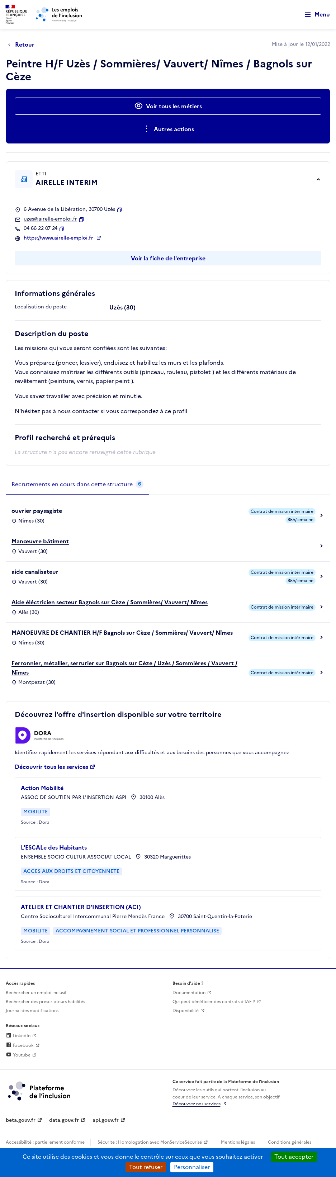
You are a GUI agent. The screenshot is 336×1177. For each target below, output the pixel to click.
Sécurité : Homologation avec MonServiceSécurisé (150, 1142)
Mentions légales (238, 1142)
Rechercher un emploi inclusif (36, 992)
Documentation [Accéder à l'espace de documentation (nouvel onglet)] (188, 992)
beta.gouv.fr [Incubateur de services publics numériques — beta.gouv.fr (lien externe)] (21, 1120)
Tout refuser (145, 1167)
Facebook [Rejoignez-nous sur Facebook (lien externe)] (20, 1045)
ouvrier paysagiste (36, 510)
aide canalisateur (34, 571)
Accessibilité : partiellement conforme (45, 1142)
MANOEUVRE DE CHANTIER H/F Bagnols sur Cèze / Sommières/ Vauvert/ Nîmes (122, 632)
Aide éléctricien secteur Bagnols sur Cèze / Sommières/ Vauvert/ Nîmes (109, 602)
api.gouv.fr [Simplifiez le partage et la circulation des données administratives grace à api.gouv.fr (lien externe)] (106, 1120)
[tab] (77, 484)
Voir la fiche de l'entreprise (168, 258)
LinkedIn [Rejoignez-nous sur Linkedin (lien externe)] (18, 1035)
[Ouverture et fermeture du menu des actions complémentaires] (168, 129)
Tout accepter (293, 1156)
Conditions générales (289, 1142)
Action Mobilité (42, 788)
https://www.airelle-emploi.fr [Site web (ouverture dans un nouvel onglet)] (59, 238)
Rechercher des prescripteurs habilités (45, 1001)
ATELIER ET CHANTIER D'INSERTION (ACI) (81, 907)
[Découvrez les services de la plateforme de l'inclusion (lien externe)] (40, 1090)
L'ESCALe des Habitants (54, 847)
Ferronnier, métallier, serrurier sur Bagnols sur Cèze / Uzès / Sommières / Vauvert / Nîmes (124, 668)
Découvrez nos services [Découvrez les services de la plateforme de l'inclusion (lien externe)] (196, 1104)
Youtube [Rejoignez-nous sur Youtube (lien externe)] (18, 1055)
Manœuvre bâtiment (40, 541)
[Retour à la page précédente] (23, 44)
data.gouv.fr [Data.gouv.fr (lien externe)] (64, 1120)
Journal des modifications (32, 1010)
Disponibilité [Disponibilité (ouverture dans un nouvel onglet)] (185, 1010)
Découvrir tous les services (51, 766)
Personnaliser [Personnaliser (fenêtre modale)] (192, 1167)
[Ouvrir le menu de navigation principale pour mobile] (314, 14)
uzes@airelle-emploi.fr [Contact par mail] (50, 219)
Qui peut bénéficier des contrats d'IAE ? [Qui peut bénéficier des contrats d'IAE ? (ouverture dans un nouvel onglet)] (213, 1001)
